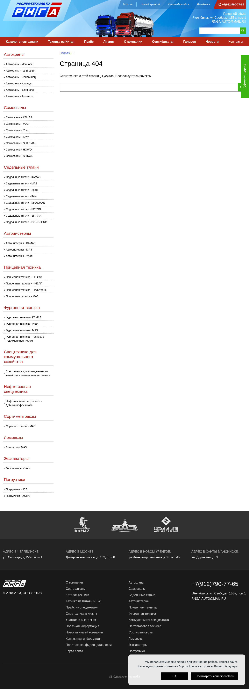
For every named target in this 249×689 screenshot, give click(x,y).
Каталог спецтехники (22, 41)
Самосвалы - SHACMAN (21, 143)
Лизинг (108, 41)
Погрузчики (14, 479)
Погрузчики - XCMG (18, 495)
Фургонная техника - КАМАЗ (23, 317)
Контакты (235, 41)
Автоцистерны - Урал (19, 256)
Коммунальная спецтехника (149, 620)
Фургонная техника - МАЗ (22, 330)
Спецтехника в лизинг (81, 613)
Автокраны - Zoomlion (19, 96)
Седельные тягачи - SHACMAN (25, 202)
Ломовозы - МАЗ (16, 447)
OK (174, 676)
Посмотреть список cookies (215, 676)
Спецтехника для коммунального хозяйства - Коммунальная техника (28, 373)
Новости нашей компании (84, 632)
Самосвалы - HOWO (19, 149)
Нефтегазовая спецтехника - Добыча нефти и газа (24, 403)
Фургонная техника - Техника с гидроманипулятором (25, 338)
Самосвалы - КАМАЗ (19, 117)
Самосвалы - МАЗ (17, 123)
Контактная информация (84, 638)
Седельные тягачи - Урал (22, 189)
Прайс (89, 41)
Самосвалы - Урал (17, 130)
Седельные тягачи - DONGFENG (26, 222)
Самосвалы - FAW (17, 136)
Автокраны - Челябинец (21, 77)
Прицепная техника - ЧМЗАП (24, 283)
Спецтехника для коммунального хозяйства (20, 357)
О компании (133, 41)
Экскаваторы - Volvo (18, 468)
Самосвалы (15, 107)
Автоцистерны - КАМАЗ (20, 243)
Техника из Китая (61, 41)
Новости (212, 41)
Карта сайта (74, 651)
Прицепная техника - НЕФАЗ (24, 277)
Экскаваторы (16, 458)
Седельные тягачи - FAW (21, 196)
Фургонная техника (22, 307)
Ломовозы (13, 437)
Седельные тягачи (21, 167)
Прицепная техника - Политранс (26, 289)
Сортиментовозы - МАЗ (20, 426)
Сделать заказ (245, 76)
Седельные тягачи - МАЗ (21, 183)
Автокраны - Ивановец (20, 64)
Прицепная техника (22, 267)
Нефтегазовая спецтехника (17, 389)
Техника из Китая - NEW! (84, 601)
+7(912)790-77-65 (233, 4)
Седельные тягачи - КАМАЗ (23, 177)
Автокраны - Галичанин (20, 70)
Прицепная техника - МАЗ (22, 296)
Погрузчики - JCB (17, 489)
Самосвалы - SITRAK (19, 156)
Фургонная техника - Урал (22, 323)
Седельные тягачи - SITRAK (23, 215)
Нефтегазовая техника (145, 626)
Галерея (189, 41)
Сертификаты (163, 41)
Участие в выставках (81, 620)
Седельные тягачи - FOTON (23, 209)
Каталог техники (77, 595)
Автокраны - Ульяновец (20, 89)
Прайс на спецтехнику (82, 607)
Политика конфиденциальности (89, 644)
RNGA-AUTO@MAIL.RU (229, 21)
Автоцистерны (17, 233)
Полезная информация (82, 626)
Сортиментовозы (20, 416)
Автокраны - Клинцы (19, 83)
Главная (65, 52)
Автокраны (14, 54)
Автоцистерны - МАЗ (19, 249)
